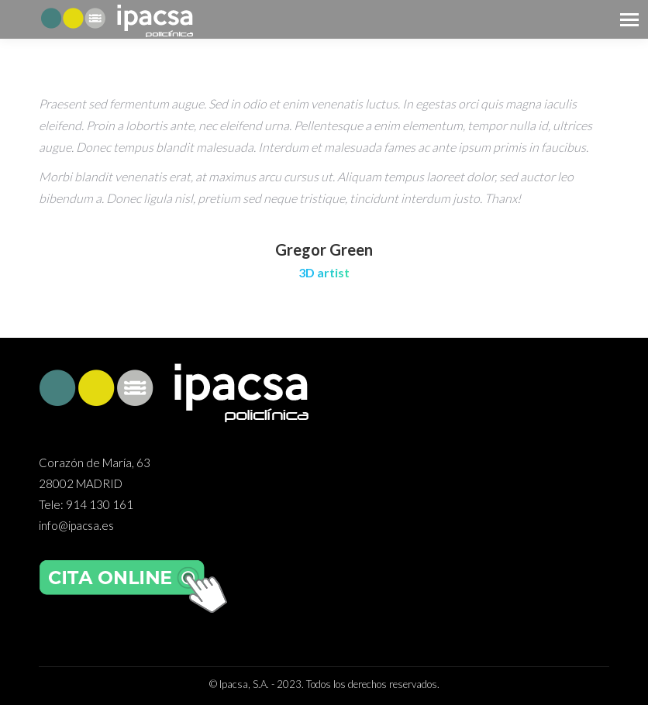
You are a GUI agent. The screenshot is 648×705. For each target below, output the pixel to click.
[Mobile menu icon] (629, 20)
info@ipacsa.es (76, 525)
